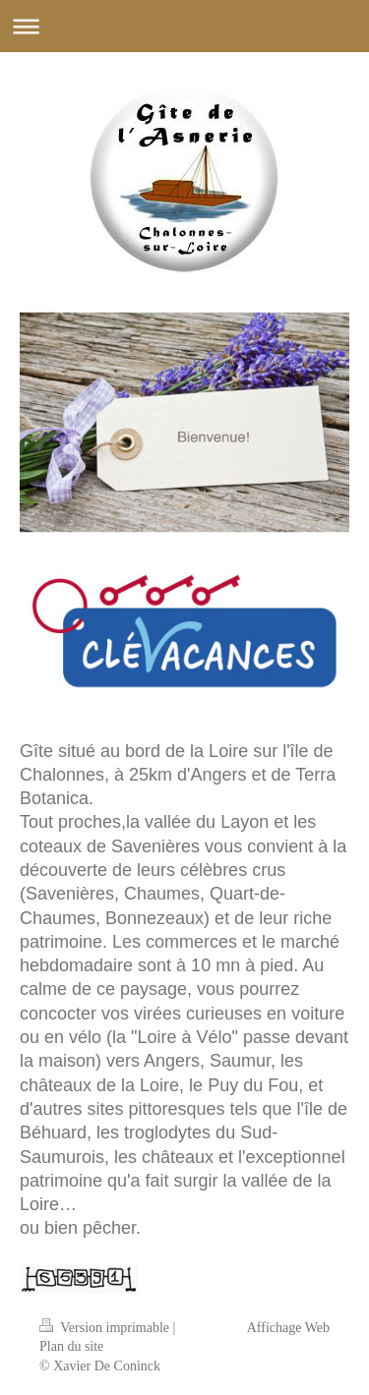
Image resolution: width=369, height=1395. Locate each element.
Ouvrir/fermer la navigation (184, 26)
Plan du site (71, 1346)
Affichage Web (288, 1327)
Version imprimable (106, 1327)
